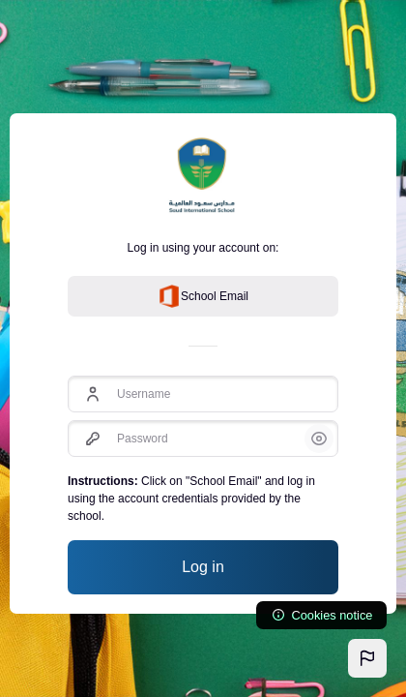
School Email (203, 296)
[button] (367, 658)
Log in (203, 567)
